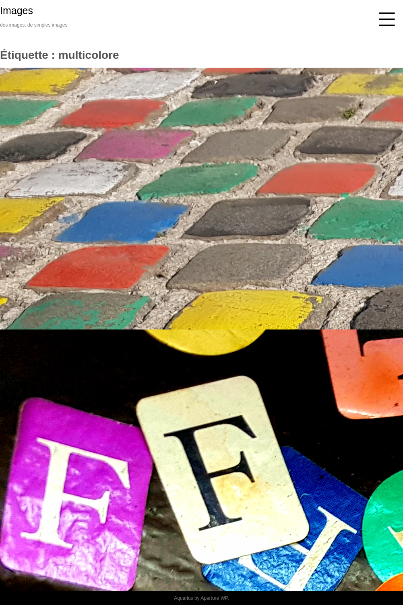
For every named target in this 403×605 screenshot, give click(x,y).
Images (16, 10)
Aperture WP (213, 598)
